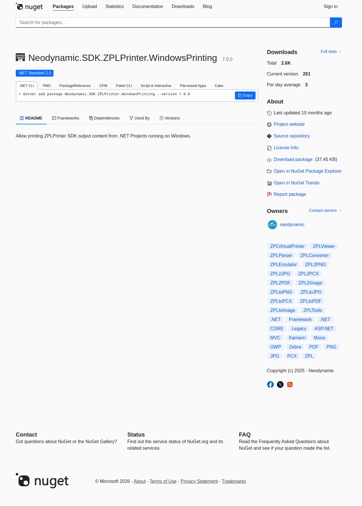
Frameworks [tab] (65, 118)
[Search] (336, 22)
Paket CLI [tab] (124, 85)
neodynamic (292, 224)
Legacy (299, 328)
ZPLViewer (324, 246)
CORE (277, 328)
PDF (314, 346)
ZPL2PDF (280, 282)
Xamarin (297, 337)
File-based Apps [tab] (193, 85)
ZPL (309, 356)
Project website (289, 124)
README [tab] (31, 118)
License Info (286, 147)
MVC (275, 337)
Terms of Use (163, 481)
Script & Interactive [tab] (156, 85)
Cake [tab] (219, 85)
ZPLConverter (314, 255)
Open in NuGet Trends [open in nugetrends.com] (297, 182)
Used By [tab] (139, 118)
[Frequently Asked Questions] (245, 434)
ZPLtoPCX (281, 301)
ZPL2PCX (308, 273)
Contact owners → (325, 210)
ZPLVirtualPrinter (287, 246)
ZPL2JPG (280, 273)
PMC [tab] (47, 85)
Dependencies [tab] (104, 118)
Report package (290, 194)
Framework (300, 319)
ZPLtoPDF (311, 301)
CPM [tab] (103, 85)
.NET (275, 319)
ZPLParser (281, 255)
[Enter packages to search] (173, 22)
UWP (275, 346)
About (140, 481)
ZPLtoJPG (311, 292)
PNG (332, 346)
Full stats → (331, 51)
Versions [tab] (169, 118)
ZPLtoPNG (281, 292)
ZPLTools (312, 310)
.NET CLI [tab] (26, 85)
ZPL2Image (310, 282)
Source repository (292, 136)
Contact (26, 434)
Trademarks (234, 481)
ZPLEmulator (283, 264)
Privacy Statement (199, 481)
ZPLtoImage (282, 310)
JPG (274, 356)
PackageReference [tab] (75, 85)
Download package (293, 159)
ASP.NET (323, 328)
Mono (319, 337)
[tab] (63, 6)
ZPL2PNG (315, 264)
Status (136, 434)
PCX (292, 356)
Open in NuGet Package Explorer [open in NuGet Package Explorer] (308, 171)
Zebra (295, 346)
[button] (245, 95)
